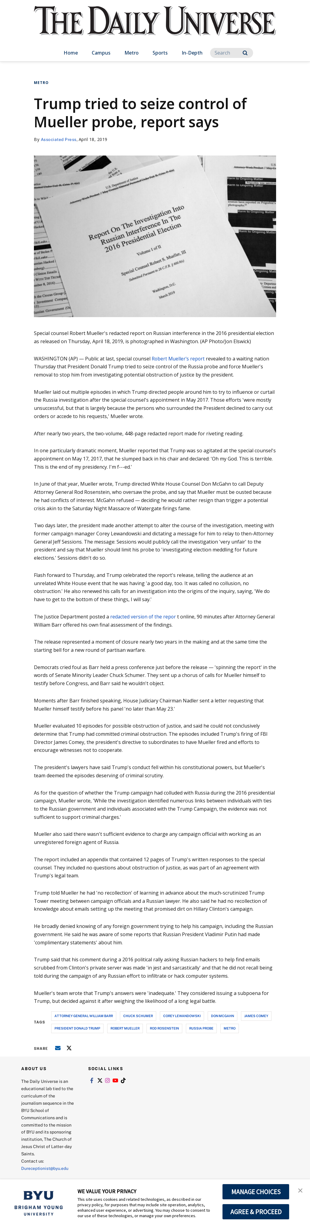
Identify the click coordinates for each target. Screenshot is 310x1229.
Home (71, 52)
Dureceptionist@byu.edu (45, 1168)
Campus (101, 52)
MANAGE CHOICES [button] (256, 1191)
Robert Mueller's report (179, 358)
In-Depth (192, 52)
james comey (256, 1016)
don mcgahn (222, 1016)
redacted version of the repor (143, 616)
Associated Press (59, 139)
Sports (160, 52)
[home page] (155, 27)
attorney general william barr (83, 1016)
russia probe (201, 1028)
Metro (131, 52)
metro (230, 1028)
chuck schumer (138, 1016)
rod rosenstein (164, 1028)
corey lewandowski (182, 1016)
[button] (300, 1190)
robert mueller (125, 1028)
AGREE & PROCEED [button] (256, 1211)
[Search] (231, 53)
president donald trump (77, 1028)
